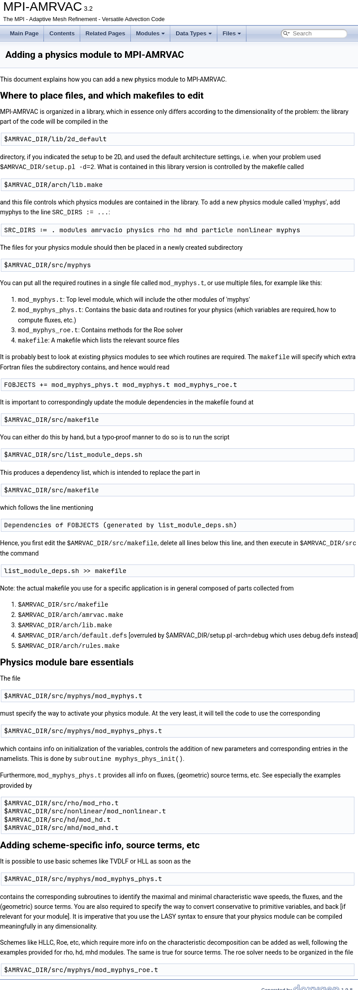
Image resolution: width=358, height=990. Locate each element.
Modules (150, 33)
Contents (61, 33)
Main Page (24, 33)
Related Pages (105, 33)
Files (232, 33)
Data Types (193, 33)
